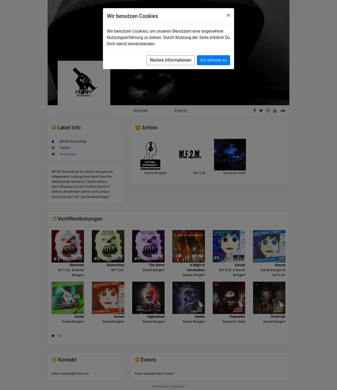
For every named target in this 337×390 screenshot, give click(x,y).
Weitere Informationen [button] (170, 60)
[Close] (228, 15)
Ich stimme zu (213, 60)
